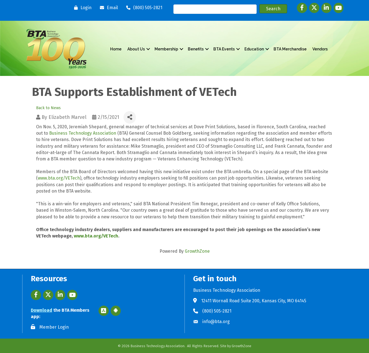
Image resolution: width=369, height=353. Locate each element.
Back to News (48, 108)
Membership (166, 49)
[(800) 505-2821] (142, 8)
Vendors (320, 49)
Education (254, 49)
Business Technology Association (82, 133)
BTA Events (224, 49)
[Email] (107, 8)
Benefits (196, 49)
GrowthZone (197, 251)
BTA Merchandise (290, 49)
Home (116, 49)
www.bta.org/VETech (59, 178)
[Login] (81, 8)
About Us (136, 49)
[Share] (129, 117)
